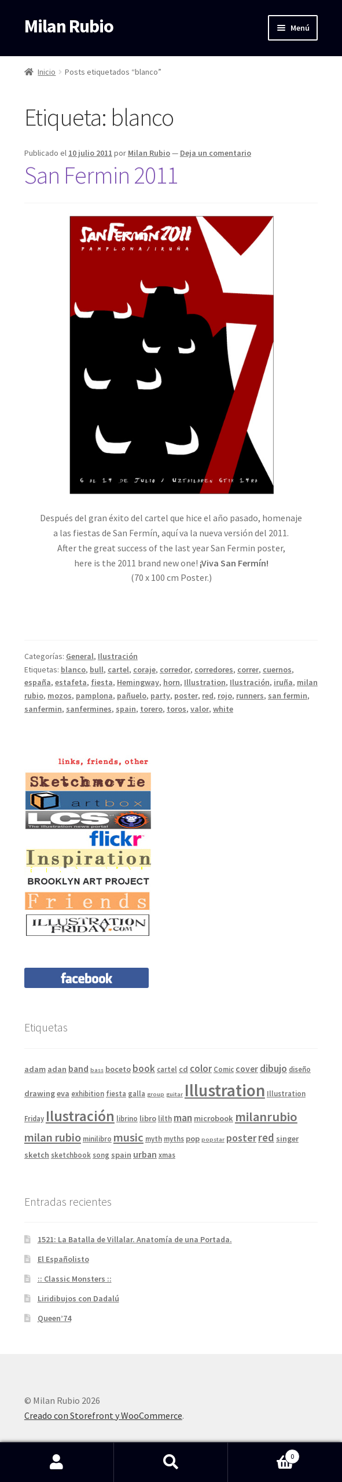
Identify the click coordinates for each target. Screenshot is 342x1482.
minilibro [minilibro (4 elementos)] (97, 1138)
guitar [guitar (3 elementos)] (174, 1094)
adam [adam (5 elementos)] (35, 1069)
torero (151, 709)
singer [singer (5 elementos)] (287, 1138)
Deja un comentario (215, 153)
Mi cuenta (57, 1462)
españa (37, 682)
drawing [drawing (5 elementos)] (39, 1093)
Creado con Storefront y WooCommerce (103, 1415)
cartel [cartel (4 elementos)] (167, 1069)
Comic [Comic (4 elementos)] (224, 1069)
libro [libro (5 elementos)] (147, 1118)
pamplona (94, 695)
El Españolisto (63, 1259)
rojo (225, 695)
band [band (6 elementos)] (78, 1068)
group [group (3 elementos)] (155, 1094)
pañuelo (131, 695)
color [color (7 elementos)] (201, 1068)
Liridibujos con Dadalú (78, 1298)
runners (250, 695)
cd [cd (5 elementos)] (183, 1069)
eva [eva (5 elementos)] (63, 1093)
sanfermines (89, 709)
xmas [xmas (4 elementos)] (167, 1154)
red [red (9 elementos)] (266, 1137)
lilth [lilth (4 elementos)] (165, 1118)
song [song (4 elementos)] (101, 1154)
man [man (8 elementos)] (183, 1117)
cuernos (277, 669)
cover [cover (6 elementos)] (247, 1068)
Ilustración (118, 656)
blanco (73, 669)
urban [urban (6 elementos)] (145, 1154)
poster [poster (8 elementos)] (241, 1137)
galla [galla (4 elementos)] (136, 1093)
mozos (59, 695)
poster (186, 695)
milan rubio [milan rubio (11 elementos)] (52, 1137)
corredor (175, 669)
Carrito (264, 1454)
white (223, 709)
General (80, 656)
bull (97, 669)
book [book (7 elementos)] (144, 1068)
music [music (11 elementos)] (128, 1137)
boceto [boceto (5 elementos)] (118, 1069)
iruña (283, 682)
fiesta (102, 682)
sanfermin (43, 709)
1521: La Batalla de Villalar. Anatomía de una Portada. (135, 1239)
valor (199, 709)
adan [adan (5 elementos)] (57, 1069)
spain (126, 709)
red (208, 695)
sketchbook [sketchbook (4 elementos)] (71, 1154)
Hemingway (138, 682)
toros (176, 709)
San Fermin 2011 (101, 175)
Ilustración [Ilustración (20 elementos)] (80, 1116)
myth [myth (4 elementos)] (153, 1138)
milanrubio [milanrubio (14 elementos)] (266, 1116)
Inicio (47, 72)
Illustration (205, 682)
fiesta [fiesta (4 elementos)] (116, 1093)
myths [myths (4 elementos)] (174, 1138)
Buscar (171, 1462)
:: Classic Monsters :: (75, 1279)
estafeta (71, 682)
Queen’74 (54, 1318)
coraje (144, 669)
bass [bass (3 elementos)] (97, 1070)
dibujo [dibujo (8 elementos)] (273, 1068)
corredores (213, 669)
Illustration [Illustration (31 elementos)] (225, 1090)
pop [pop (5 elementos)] (193, 1138)
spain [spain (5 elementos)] (121, 1155)
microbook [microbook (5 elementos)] (213, 1118)
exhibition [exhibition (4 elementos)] (87, 1093)
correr (248, 669)
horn (171, 682)
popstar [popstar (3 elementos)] (213, 1139)
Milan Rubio (68, 26)
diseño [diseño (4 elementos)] (300, 1069)
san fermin (287, 695)
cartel (118, 669)
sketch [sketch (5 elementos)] (36, 1155)
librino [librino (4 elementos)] (127, 1118)
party (160, 695)
